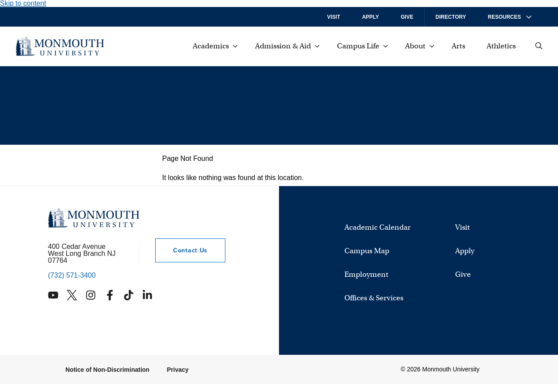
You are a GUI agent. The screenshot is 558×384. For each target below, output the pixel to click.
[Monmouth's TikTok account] (128, 295)
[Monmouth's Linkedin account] (147, 295)
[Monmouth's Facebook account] (110, 295)
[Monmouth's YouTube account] (53, 295)
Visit (333, 17)
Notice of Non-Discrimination (107, 369)
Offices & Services (373, 298)
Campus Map (366, 251)
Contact (181, 250)
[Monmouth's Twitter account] (72, 295)
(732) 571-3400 (71, 275)
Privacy (178, 369)
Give (407, 17)
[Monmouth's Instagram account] (90, 295)
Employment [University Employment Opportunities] (366, 275)
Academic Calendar (377, 228)
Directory (451, 17)
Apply (370, 17)
